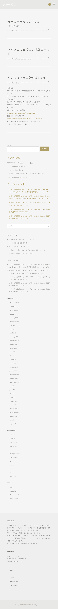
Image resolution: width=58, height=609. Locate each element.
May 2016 (12, 393)
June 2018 (12, 325)
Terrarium (23, 32)
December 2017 (14, 341)
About (11, 574)
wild (28, 32)
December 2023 (14, 303)
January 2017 (13, 371)
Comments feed (14, 495)
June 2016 (12, 390)
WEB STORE (14, 581)
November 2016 (14, 375)
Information (17, 84)
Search (9, 145)
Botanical (12, 438)
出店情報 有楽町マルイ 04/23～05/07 (37, 199)
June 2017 (12, 352)
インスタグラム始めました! (26, 78)
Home (11, 570)
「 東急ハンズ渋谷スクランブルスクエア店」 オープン (25, 174)
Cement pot (13, 446)
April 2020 (13, 306)
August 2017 (13, 348)
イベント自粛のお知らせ (15, 170)
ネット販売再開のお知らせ (16, 167)
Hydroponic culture (15, 454)
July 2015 (12, 420)
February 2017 (14, 367)
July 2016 (12, 386)
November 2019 (14, 310)
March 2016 (13, 401)
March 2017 (13, 363)
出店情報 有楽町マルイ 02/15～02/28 (37, 192)
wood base (13, 476)
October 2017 (14, 344)
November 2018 (14, 322)
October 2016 (14, 378)
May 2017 (12, 356)
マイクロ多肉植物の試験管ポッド (28, 52)
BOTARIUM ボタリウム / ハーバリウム (20, 163)
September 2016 (14, 382)
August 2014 (13, 424)
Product (16, 32)
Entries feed (13, 491)
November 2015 (14, 412)
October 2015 (14, 416)
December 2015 (14, 409)
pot (11, 461)
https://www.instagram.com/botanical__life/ (21, 113)
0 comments (42, 30)
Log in (11, 487)
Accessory (12, 435)
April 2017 (13, 359)
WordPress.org (14, 499)
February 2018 (14, 337)
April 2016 (13, 397)
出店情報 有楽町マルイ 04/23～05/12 (19, 177)
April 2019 (13, 314)
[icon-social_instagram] (49, 4)
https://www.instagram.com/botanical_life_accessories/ (24, 119)
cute (14, 60)
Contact (12, 578)
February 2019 (14, 318)
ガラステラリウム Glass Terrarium (23, 24)
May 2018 (12, 329)
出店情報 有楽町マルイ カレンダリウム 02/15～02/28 (26, 209)
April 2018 (13, 333)
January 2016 (13, 405)
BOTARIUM (13, 442)
